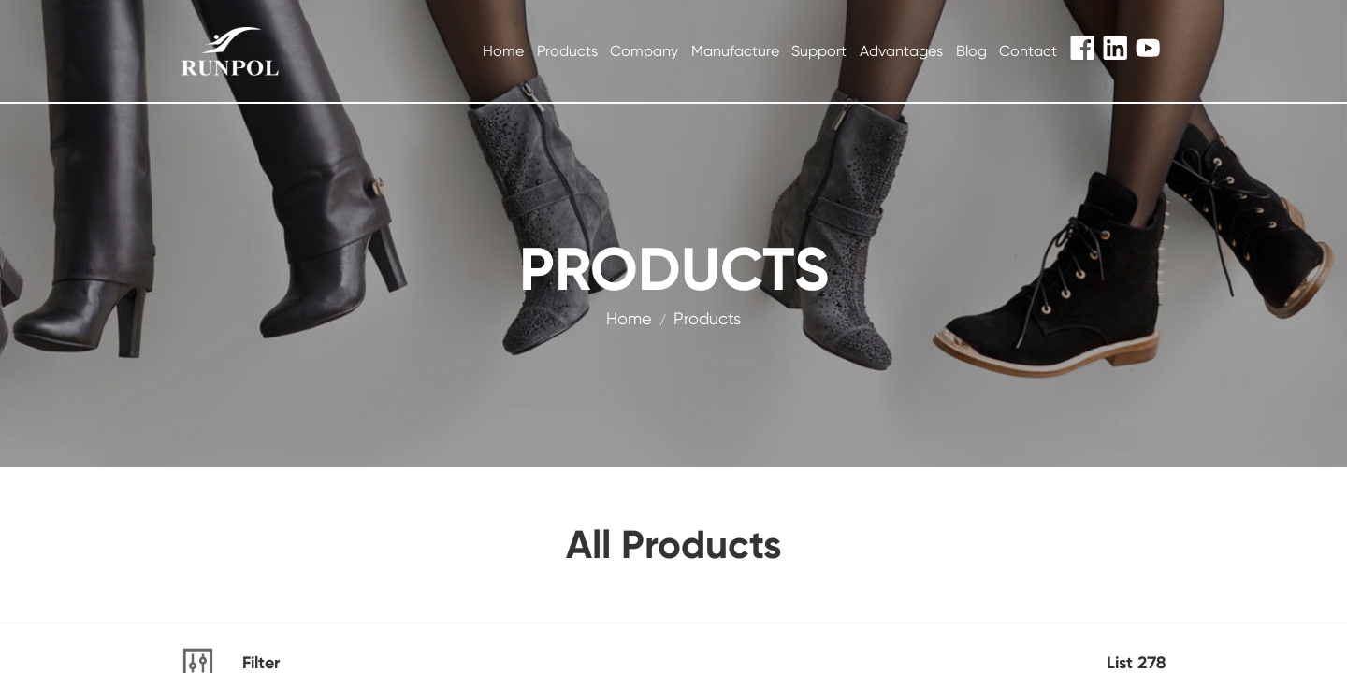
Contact (1028, 51)
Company (644, 51)
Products (567, 51)
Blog (971, 51)
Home (503, 51)
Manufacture (735, 51)
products (707, 318)
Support (819, 51)
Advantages (901, 51)
